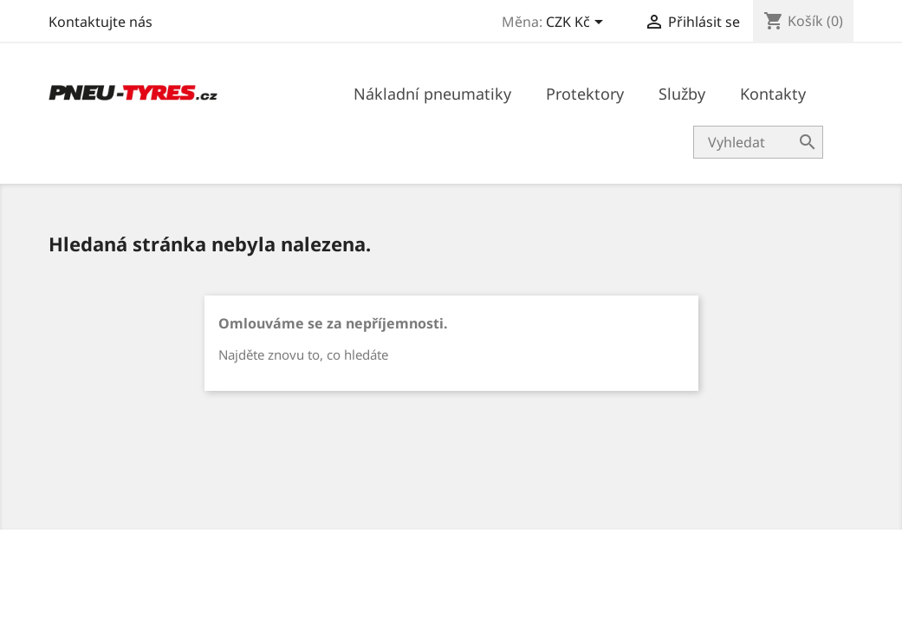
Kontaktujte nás (100, 21)
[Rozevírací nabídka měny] (577, 23)
